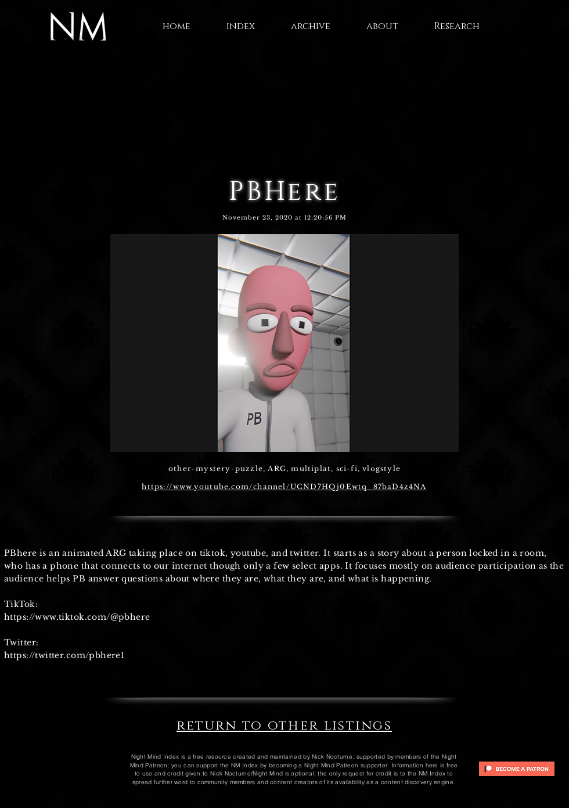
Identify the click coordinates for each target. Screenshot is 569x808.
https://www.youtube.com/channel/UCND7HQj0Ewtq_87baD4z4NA (284, 486)
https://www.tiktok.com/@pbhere (77, 617)
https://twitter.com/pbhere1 (64, 655)
